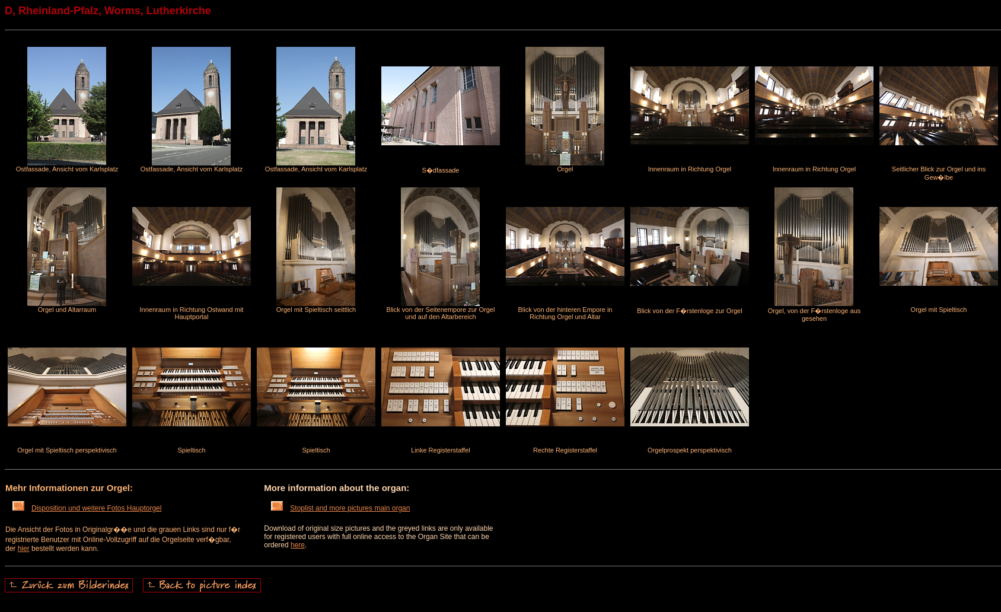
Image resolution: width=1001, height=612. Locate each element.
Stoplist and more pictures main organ (340, 508)
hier (24, 548)
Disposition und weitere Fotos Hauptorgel (86, 508)
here (298, 545)
